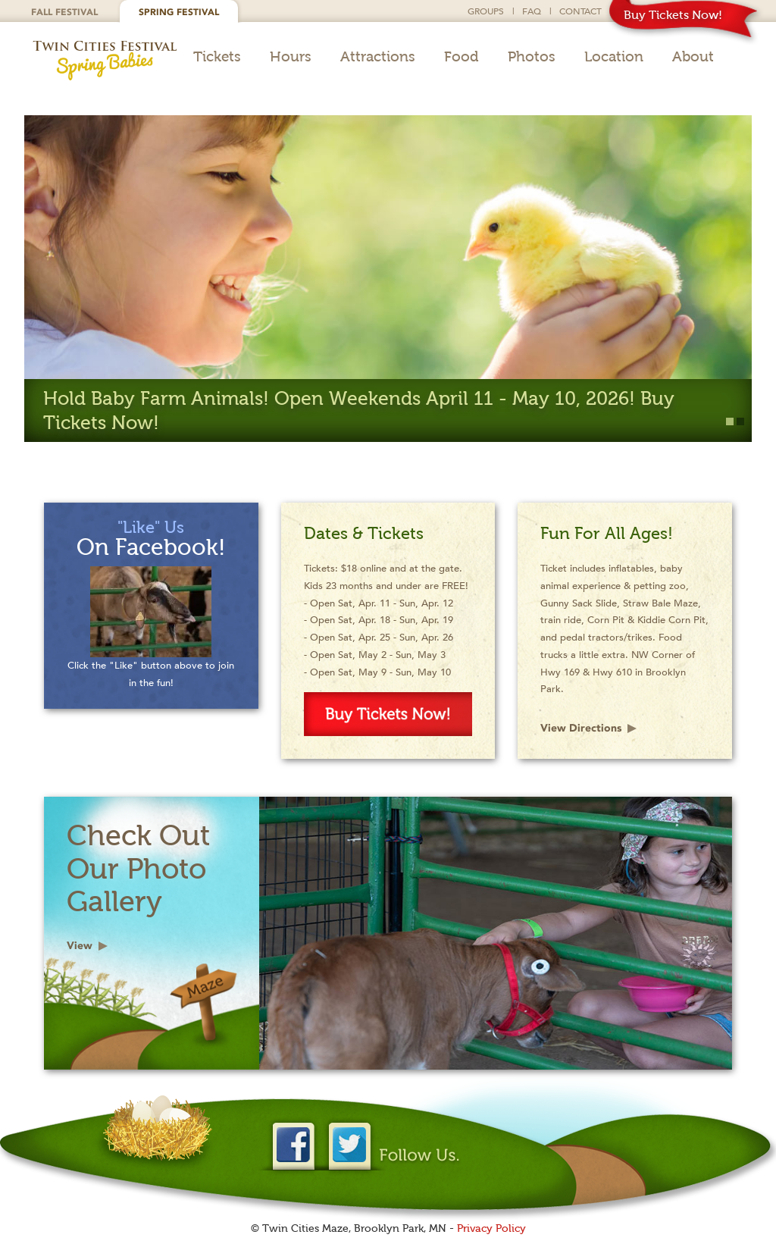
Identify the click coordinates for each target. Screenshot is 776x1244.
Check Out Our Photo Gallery (138, 868)
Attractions (377, 56)
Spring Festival (179, 12)
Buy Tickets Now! (673, 14)
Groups (486, 11)
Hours (290, 56)
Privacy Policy (491, 1228)
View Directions (580, 728)
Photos (531, 56)
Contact (580, 11)
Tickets (217, 56)
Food (461, 56)
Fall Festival (64, 12)
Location (613, 56)
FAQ (531, 11)
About (693, 56)
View (79, 945)
